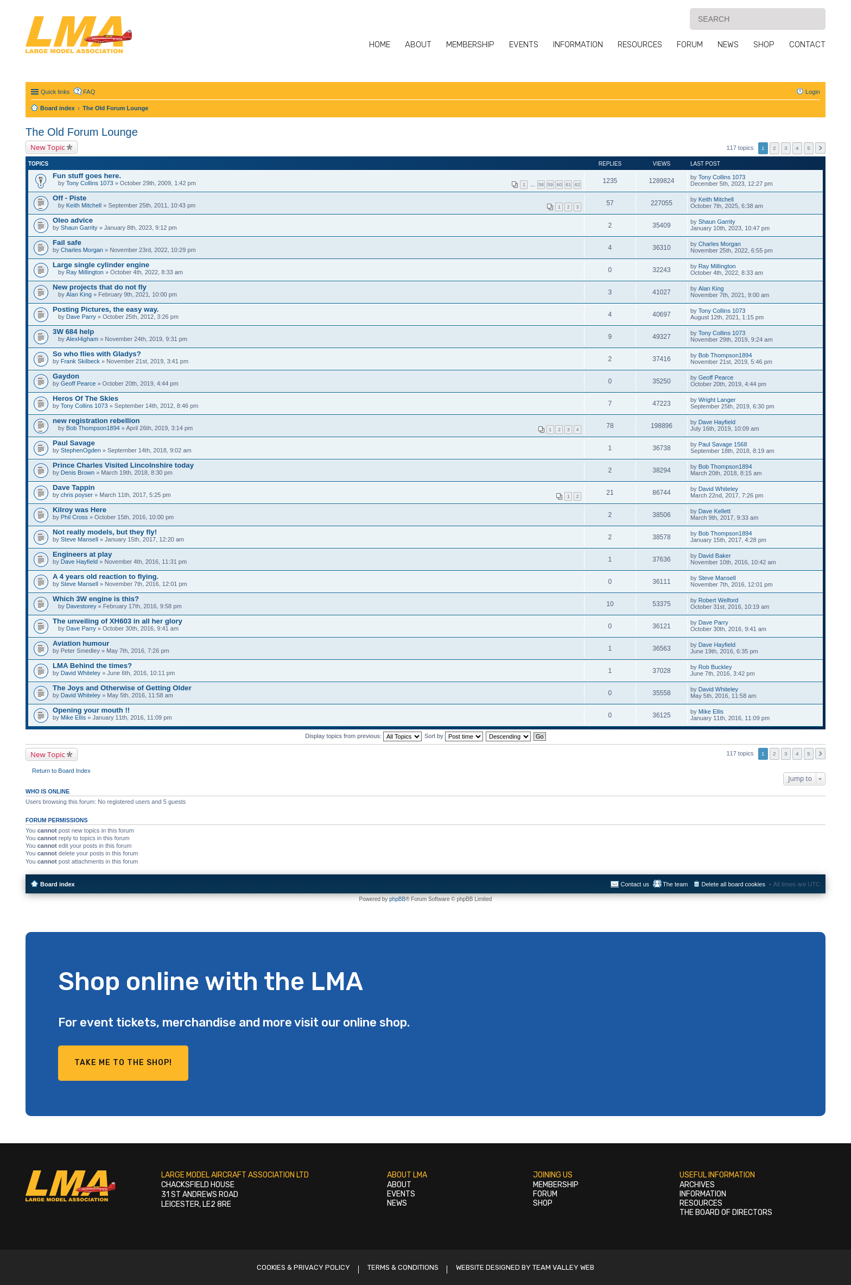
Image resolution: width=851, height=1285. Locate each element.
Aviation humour (81, 643)
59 (550, 184)
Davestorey (81, 606)
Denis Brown (77, 472)
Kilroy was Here (79, 510)
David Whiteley (718, 489)
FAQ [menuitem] (89, 92)
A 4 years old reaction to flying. (105, 576)
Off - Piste (69, 198)
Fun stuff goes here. (87, 176)
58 (541, 184)
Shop (763, 44)
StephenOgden (81, 450)
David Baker (714, 555)
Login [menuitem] (812, 92)
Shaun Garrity (79, 227)
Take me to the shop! (123, 1062)
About (418, 44)
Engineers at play (82, 554)
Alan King (79, 294)
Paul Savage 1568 (722, 444)
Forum (690, 44)
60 (559, 184)
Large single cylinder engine (101, 265)
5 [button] (808, 148)
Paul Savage (74, 443)
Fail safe (67, 242)
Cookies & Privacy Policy (303, 1267)
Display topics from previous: (363, 736)
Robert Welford (718, 600)
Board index (57, 884)
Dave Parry (81, 316)
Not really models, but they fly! (105, 532)
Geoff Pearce (78, 383)
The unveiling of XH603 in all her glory (117, 621)
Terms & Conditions (403, 1267)
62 (577, 184)
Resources (640, 44)
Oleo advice (73, 220)
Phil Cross (74, 517)
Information (578, 44)
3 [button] (786, 148)
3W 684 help (73, 331)
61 (568, 184)
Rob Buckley (715, 667)
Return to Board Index (61, 770)
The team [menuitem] (675, 884)
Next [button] (820, 148)
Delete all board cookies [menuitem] (733, 884)
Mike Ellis (73, 717)
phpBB (397, 899)
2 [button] (774, 148)
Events (523, 44)
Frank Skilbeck (80, 361)
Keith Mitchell (83, 205)
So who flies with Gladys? (97, 354)
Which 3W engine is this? (96, 599)
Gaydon (66, 376)
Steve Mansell (79, 539)
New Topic (47, 147)
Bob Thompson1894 (725, 355)
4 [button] (797, 148)
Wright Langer (717, 399)
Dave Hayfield (716, 422)
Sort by (453, 736)
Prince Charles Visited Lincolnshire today (123, 465)
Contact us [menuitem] (634, 884)
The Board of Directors (725, 1212)
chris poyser (77, 495)
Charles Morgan (82, 250)
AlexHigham (82, 339)
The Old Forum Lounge (82, 132)
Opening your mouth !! (91, 710)
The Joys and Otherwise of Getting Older (122, 688)
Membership (470, 44)
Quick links (55, 92)
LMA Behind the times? (92, 666)
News (728, 44)
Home (379, 44)
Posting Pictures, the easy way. (105, 309)
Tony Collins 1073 (89, 183)
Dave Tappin (73, 487)
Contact (807, 44)
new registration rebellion (96, 421)
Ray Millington (85, 272)
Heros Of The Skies (85, 398)
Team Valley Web (563, 1267)
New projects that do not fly (100, 287)
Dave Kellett (714, 511)
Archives (697, 1184)
